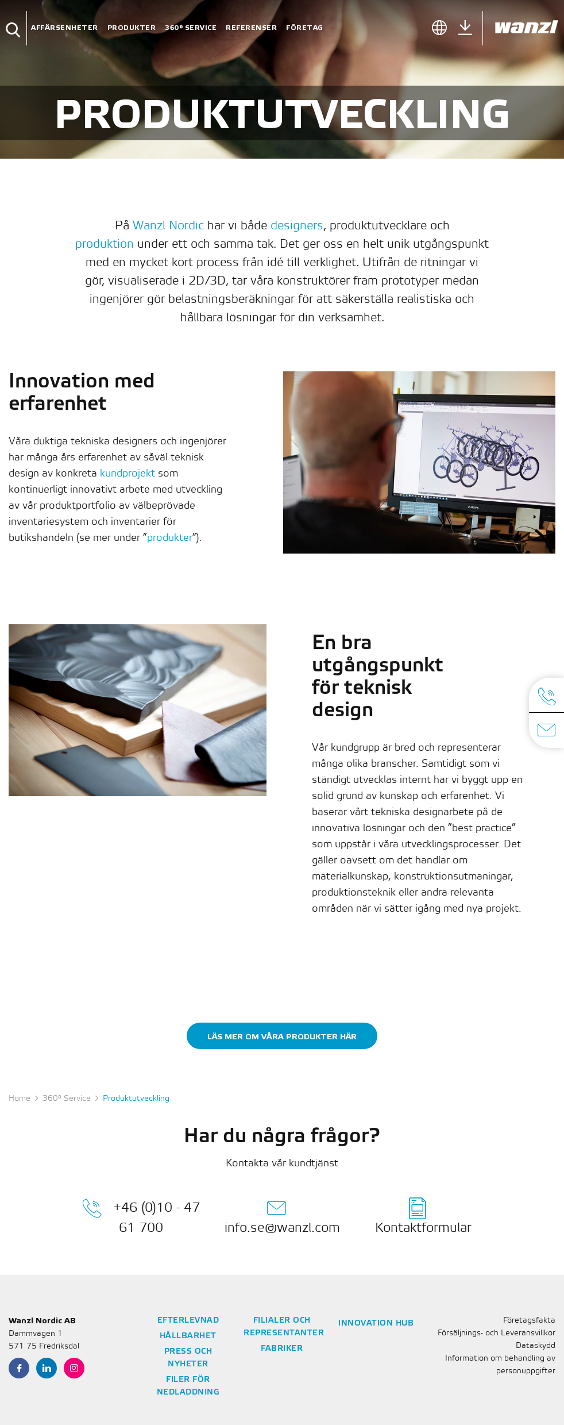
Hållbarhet (188, 1336)
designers (297, 226)
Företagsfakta (529, 1320)
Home (19, 1099)
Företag (304, 28)
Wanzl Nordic (168, 226)
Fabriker (282, 1349)
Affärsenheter (64, 28)
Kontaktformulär (423, 1215)
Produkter (131, 28)
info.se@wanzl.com (282, 1215)
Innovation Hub (376, 1323)
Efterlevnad (188, 1320)
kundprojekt (127, 473)
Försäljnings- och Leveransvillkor (496, 1333)
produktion (104, 244)
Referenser (251, 28)
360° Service (191, 28)
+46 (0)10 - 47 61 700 (141, 1215)
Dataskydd (535, 1346)
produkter (169, 538)
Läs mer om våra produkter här (282, 1037)
